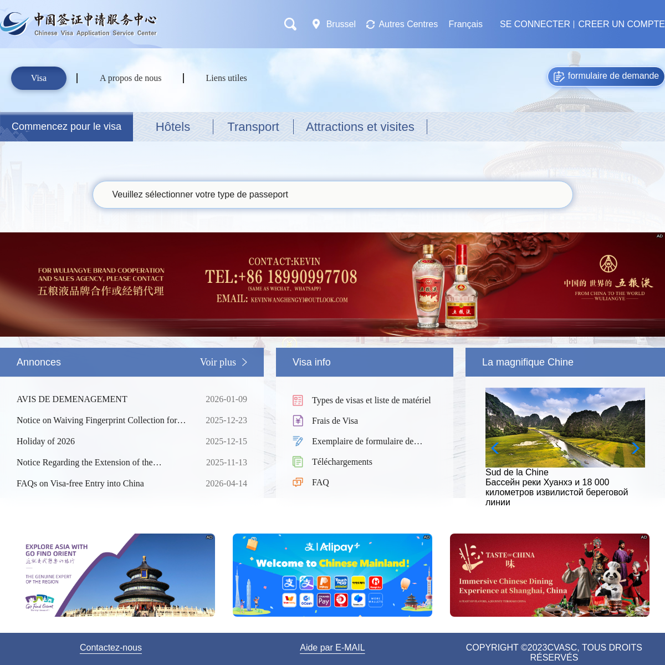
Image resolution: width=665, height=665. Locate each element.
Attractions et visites (360, 127)
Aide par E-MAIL (332, 647)
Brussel (341, 24)
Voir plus (218, 362)
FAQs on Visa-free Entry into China (102, 483)
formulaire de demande (606, 76)
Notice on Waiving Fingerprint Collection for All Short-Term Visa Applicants (102, 420)
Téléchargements (342, 461)
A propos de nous (131, 78)
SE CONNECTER (535, 24)
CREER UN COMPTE (622, 24)
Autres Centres (408, 24)
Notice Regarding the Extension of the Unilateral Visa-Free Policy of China (102, 462)
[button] (632, 448)
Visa (39, 78)
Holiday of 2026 (102, 441)
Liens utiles (226, 78)
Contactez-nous (111, 647)
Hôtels (173, 127)
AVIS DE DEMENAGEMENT (102, 399)
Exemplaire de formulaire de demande (362, 442)
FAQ (320, 482)
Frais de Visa (335, 420)
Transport (253, 127)
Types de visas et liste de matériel (371, 400)
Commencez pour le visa (66, 126)
